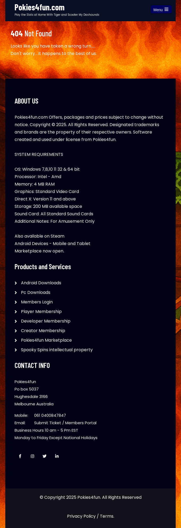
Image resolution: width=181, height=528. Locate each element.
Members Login (37, 302)
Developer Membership (45, 321)
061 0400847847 (50, 415)
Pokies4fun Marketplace (46, 340)
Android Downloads (41, 283)
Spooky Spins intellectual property (57, 350)
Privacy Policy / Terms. (90, 516)
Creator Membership (43, 331)
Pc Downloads (35, 292)
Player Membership (41, 311)
